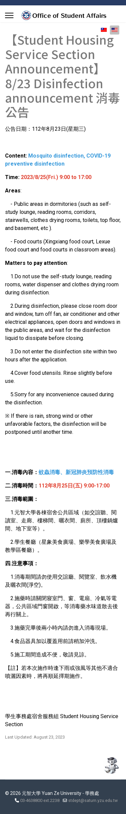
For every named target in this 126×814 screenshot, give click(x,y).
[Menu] (9, 15)
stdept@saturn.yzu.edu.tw (93, 800)
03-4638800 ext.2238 (39, 800)
